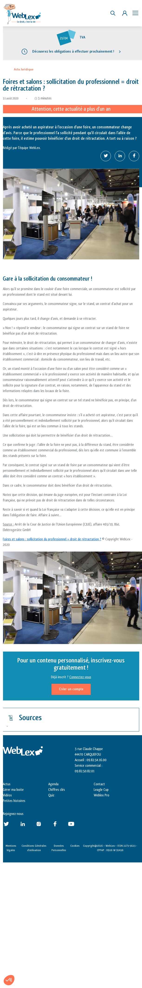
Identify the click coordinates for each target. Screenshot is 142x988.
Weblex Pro (101, 795)
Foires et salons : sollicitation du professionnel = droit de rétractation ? (52, 539)
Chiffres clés (56, 790)
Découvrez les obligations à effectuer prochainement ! (73, 51)
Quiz (51, 795)
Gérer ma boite (13, 790)
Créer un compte (71, 689)
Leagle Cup (101, 790)
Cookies (75, 845)
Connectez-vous (80, 677)
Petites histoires (14, 801)
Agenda (53, 784)
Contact (99, 784)
